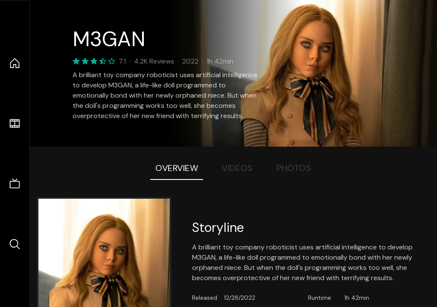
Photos (294, 168)
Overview (176, 168)
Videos (237, 168)
